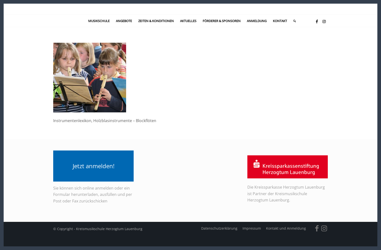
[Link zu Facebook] (316, 21)
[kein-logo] (190, 9)
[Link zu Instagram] (324, 21)
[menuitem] (99, 21)
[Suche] (293, 21)
